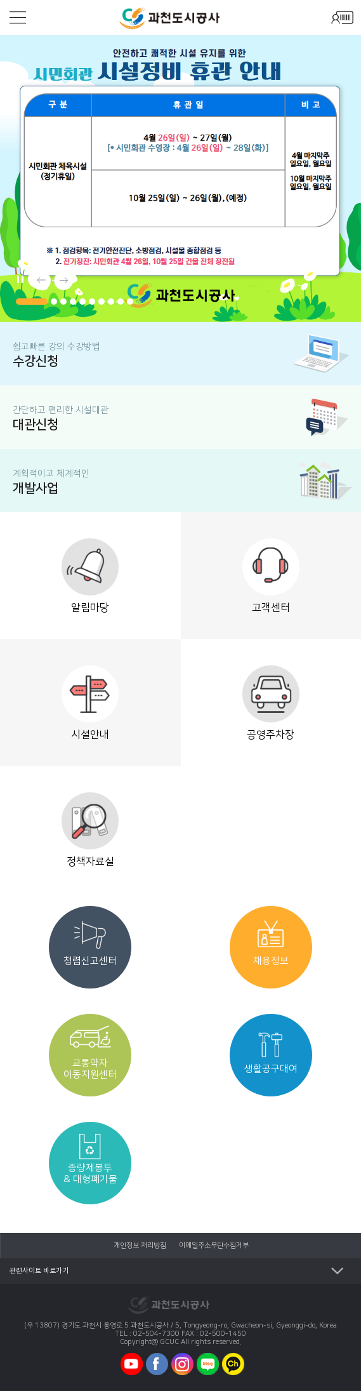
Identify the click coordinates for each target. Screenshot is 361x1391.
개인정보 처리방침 (140, 1245)
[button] (32, 301)
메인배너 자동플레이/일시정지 (19, 277)
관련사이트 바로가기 (39, 1271)
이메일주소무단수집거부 (214, 1245)
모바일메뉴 (18, 17)
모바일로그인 (342, 17)
